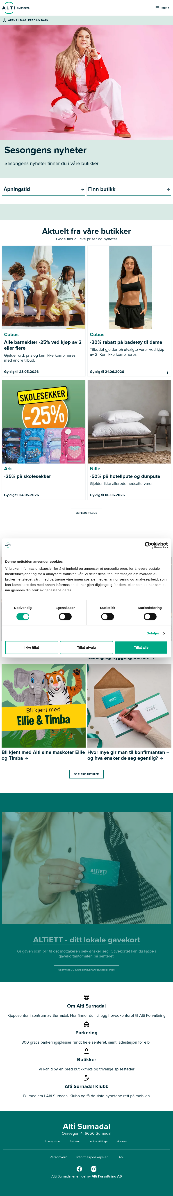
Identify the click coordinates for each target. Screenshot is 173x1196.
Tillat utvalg (86, 647)
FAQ (120, 1157)
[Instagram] (93, 1171)
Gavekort (122, 1141)
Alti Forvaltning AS (107, 1176)
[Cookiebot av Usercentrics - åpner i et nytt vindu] (148, 545)
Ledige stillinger (98, 1141)
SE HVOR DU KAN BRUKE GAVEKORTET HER (86, 970)
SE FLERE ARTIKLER (86, 774)
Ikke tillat (32, 647)
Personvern (58, 1157)
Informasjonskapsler (92, 1157)
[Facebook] (79, 1171)
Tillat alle (141, 647)
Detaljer (153, 633)
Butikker (75, 1141)
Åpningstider (53, 1141)
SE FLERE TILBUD (87, 513)
